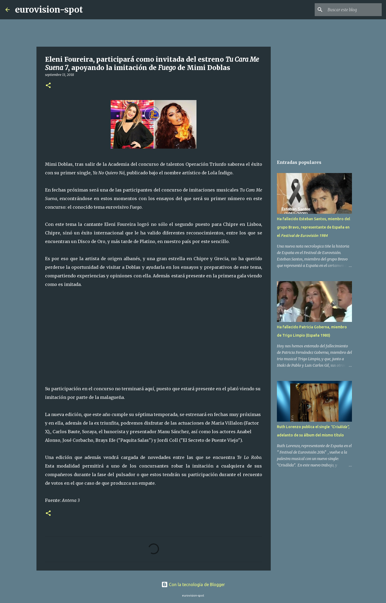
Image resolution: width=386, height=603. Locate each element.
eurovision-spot (49, 9)
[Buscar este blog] (353, 9)
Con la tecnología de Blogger (193, 584)
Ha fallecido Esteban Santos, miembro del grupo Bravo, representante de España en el (313, 227)
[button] (48, 85)
